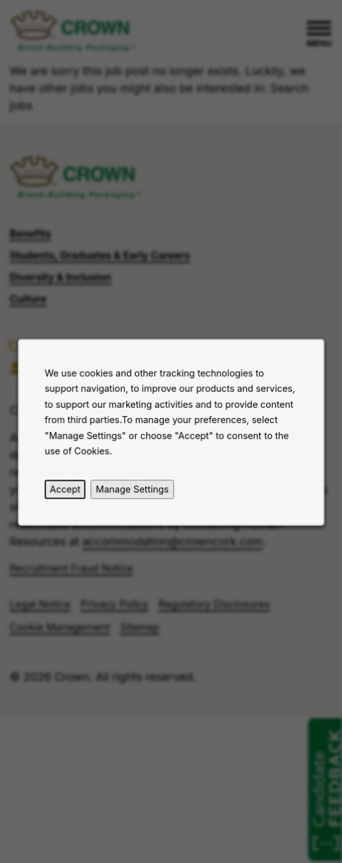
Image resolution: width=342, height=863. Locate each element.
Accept (68, 492)
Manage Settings (133, 492)
